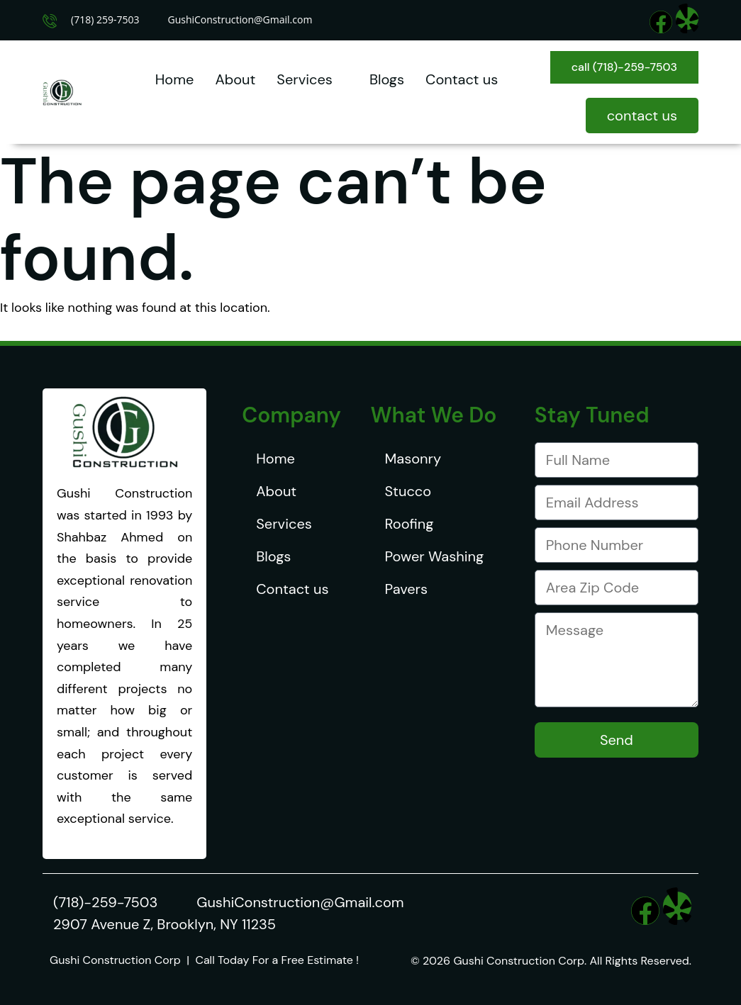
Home (174, 79)
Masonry (413, 458)
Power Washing (434, 556)
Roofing (409, 524)
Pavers (406, 589)
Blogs (386, 79)
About (235, 79)
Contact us (461, 79)
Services (312, 79)
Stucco (408, 491)
